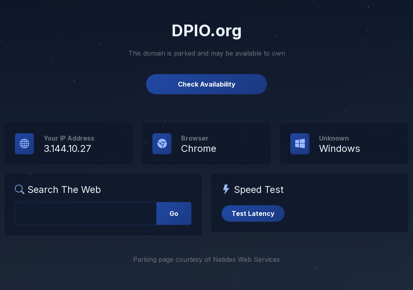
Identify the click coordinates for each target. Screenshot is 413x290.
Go (173, 213)
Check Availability (207, 84)
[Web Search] (85, 213)
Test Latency (253, 213)
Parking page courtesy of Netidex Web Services (206, 259)
